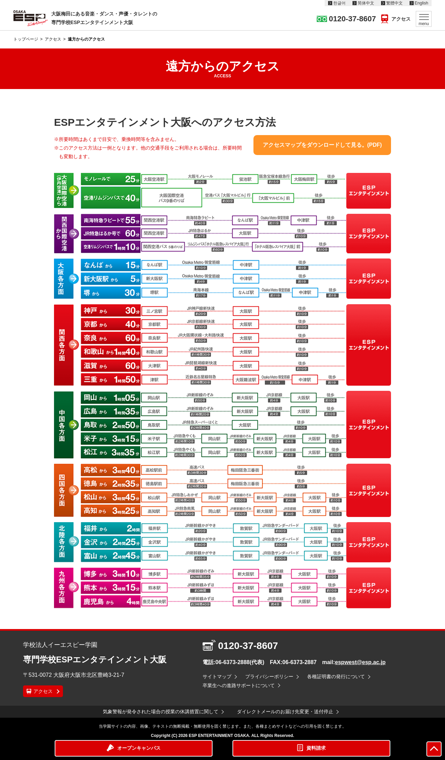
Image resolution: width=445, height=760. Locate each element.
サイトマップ (217, 676)
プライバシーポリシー (269, 676)
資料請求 (316, 748)
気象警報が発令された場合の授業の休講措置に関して (160, 711)
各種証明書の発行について (336, 676)
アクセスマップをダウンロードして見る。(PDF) (322, 145)
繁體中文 (394, 3)
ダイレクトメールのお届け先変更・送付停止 (285, 711)
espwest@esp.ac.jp (360, 662)
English (421, 3)
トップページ (25, 39)
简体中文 (366, 3)
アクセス (401, 18)
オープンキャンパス (139, 748)
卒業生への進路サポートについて (239, 685)
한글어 (339, 3)
